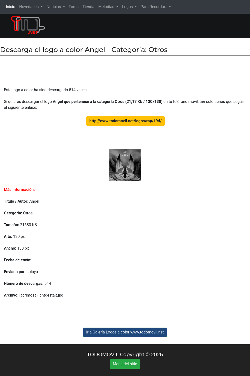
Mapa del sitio (125, 364)
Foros (74, 6)
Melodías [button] (106, 6)
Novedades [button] (29, 6)
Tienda (88, 6)
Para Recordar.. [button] (154, 6)
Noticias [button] (54, 6)
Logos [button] (128, 6)
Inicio (11, 6)
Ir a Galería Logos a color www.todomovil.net (125, 332)
